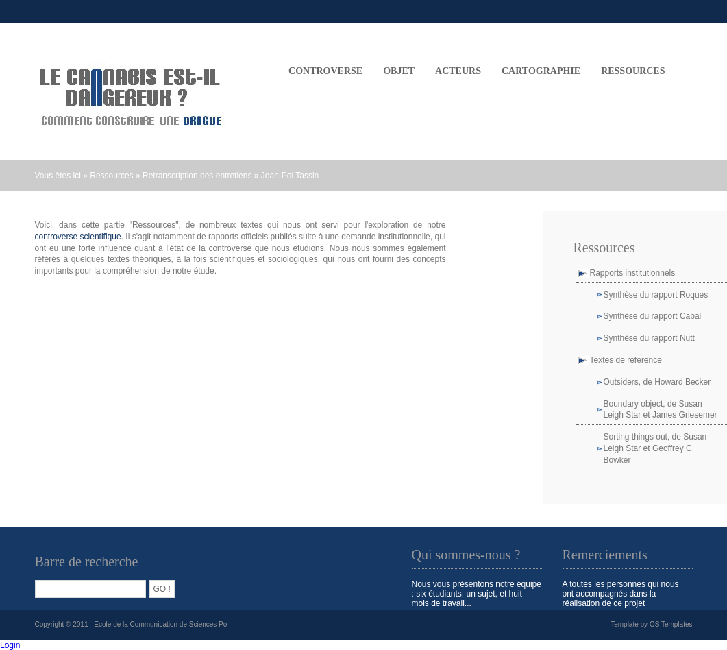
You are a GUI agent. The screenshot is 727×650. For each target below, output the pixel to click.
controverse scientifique (78, 236)
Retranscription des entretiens (197, 175)
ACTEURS (458, 71)
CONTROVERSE (325, 71)
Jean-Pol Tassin (290, 175)
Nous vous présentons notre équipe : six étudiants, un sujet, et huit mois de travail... (476, 593)
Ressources (633, 71)
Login (10, 645)
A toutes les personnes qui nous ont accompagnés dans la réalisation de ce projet (621, 593)
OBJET (399, 71)
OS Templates (671, 624)
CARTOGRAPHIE (541, 71)
